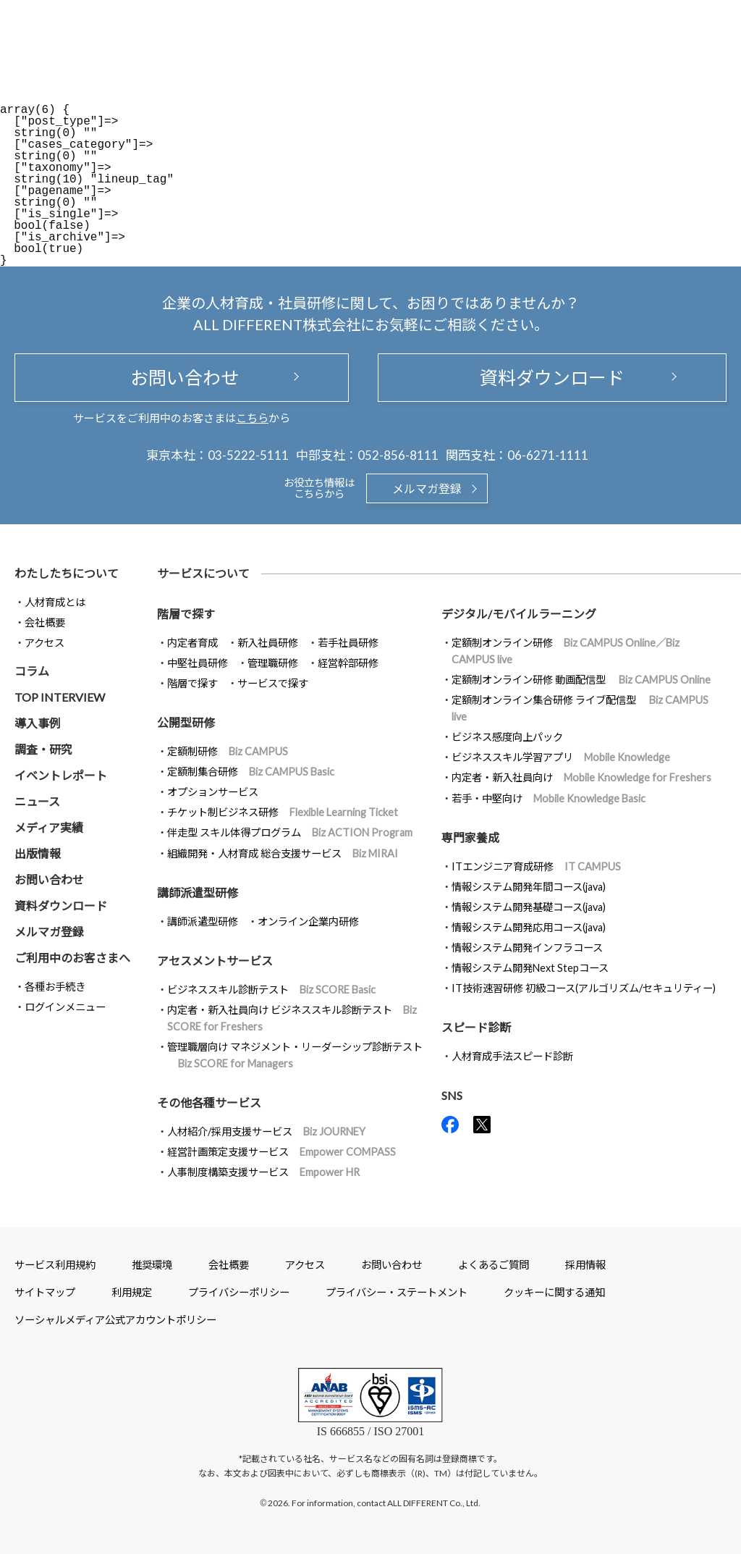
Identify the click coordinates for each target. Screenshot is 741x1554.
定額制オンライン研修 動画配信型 (581, 679)
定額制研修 (227, 751)
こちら (252, 417)
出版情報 (37, 853)
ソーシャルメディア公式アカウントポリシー (115, 1320)
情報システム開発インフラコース (527, 947)
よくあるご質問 (493, 1265)
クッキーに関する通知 (554, 1292)
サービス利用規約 (55, 1265)
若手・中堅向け (548, 798)
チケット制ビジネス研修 (282, 812)
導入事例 (37, 723)
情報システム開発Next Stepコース (530, 968)
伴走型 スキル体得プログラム (289, 832)
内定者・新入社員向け (581, 777)
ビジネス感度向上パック (507, 737)
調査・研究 (43, 749)
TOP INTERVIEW (59, 697)
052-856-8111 (398, 455)
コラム (31, 671)
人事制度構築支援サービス (263, 1172)
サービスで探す (272, 683)
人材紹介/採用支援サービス (266, 1131)
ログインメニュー (65, 1007)
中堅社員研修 (197, 663)
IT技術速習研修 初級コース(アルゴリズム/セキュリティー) (584, 988)
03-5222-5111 (248, 455)
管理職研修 (272, 663)
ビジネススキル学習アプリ (561, 757)
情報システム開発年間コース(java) (529, 887)
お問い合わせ (181, 377)
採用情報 (585, 1265)
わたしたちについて (66, 573)
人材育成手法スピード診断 (512, 1056)
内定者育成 (192, 643)
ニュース (37, 801)
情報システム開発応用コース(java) (529, 927)
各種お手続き (55, 986)
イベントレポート (60, 775)
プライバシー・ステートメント (396, 1292)
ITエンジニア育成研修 (536, 866)
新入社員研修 (267, 643)
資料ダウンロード (552, 377)
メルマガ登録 (427, 488)
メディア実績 (48, 827)
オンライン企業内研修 (308, 921)
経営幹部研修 (348, 663)
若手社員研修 (348, 643)
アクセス (44, 643)
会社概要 (45, 622)
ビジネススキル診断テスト (271, 989)
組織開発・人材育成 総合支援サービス (282, 853)
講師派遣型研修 (202, 921)
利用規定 (131, 1292)
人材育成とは (55, 602)
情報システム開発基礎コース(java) (529, 907)
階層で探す (192, 683)
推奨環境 (152, 1265)
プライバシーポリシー (238, 1292)
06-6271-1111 (547, 455)
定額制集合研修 (250, 771)
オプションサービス (212, 792)
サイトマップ (44, 1292)
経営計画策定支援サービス (281, 1152)
